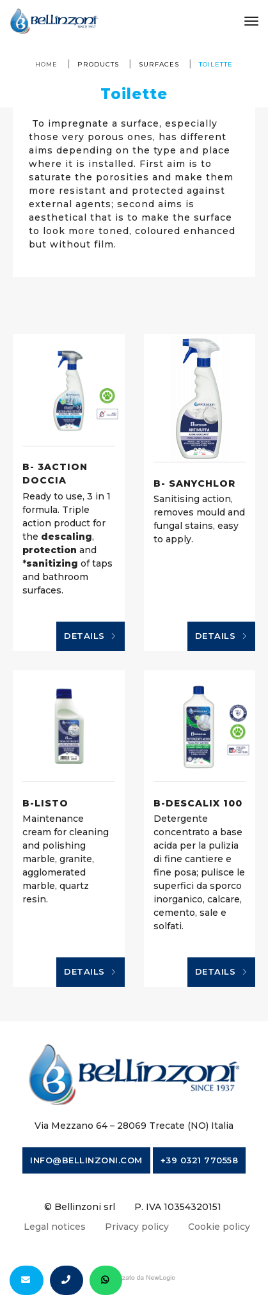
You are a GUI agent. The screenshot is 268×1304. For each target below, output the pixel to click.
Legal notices (55, 1226)
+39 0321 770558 (200, 1160)
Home (46, 64)
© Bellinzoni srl (79, 1207)
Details (90, 636)
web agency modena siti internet (134, 1278)
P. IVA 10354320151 (177, 1207)
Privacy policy (137, 1226)
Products (98, 64)
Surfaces (159, 64)
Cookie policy (219, 1226)
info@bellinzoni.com (86, 1160)
